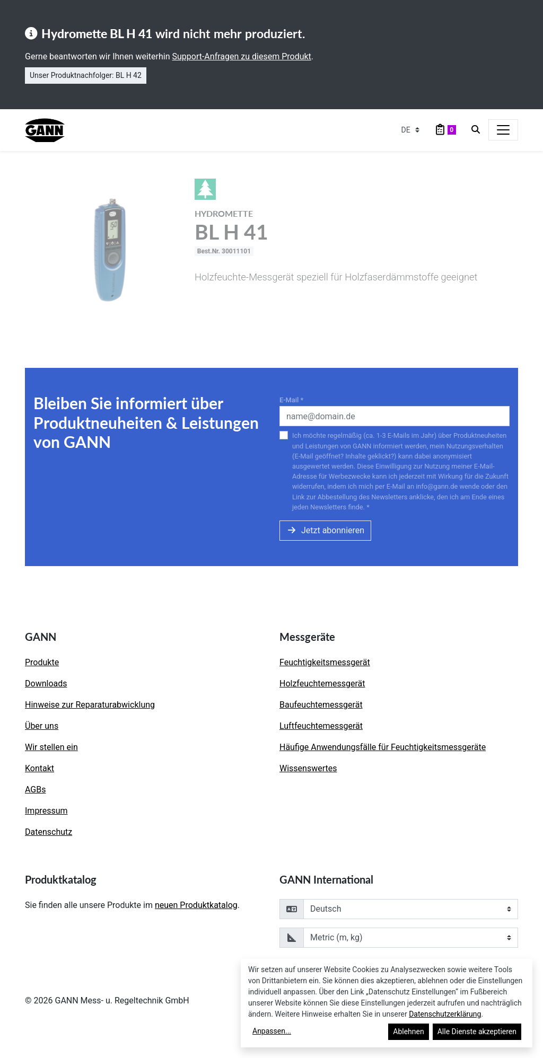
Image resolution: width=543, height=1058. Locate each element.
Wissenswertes (308, 768)
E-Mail (291, 400)
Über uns (41, 726)
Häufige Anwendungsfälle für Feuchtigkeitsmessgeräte (382, 747)
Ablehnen (408, 1031)
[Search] (475, 129)
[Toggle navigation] (503, 129)
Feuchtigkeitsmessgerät (324, 662)
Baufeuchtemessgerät (321, 705)
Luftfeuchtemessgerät (321, 726)
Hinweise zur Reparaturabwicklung (90, 705)
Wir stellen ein (51, 747)
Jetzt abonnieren (325, 530)
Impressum (46, 811)
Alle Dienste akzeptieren (476, 1031)
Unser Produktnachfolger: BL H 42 (86, 75)
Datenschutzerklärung (445, 1014)
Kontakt (39, 768)
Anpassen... (271, 1031)
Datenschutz (48, 832)
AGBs (35, 789)
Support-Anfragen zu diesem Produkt (241, 56)
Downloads (46, 683)
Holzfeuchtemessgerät (322, 683)
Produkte (42, 662)
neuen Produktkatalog (196, 905)
